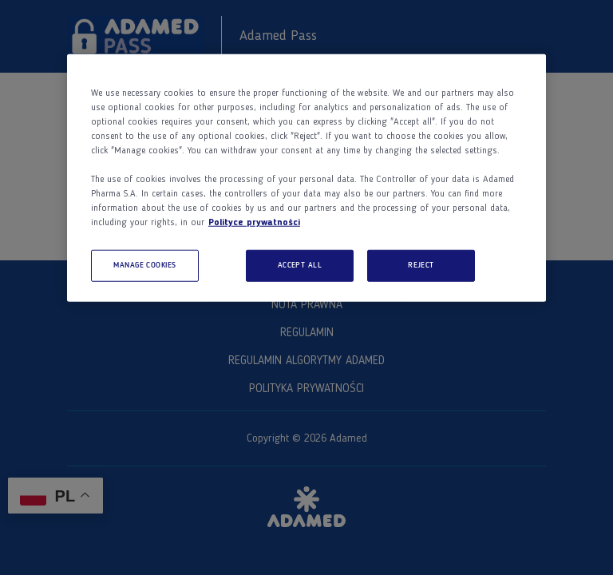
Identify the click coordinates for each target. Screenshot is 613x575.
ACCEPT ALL (300, 265)
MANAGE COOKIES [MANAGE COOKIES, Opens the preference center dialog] (144, 265)
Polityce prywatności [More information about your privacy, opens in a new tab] (254, 223)
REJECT (421, 265)
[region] (306, 178)
